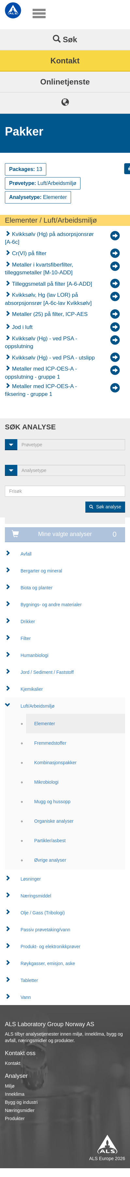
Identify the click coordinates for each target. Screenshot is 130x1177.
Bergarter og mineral (41, 570)
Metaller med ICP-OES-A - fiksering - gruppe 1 (41, 390)
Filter (26, 638)
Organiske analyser (54, 821)
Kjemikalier (32, 689)
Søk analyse (105, 506)
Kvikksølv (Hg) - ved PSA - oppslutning (41, 342)
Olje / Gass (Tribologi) (43, 912)
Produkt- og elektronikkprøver (50, 946)
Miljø (10, 1086)
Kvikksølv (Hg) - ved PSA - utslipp (52, 358)
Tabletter (29, 980)
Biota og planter (36, 587)
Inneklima (14, 1094)
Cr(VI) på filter (28, 253)
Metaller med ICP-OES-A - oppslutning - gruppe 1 (41, 373)
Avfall (26, 553)
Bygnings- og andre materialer (51, 604)
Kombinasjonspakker (55, 762)
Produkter (15, 1118)
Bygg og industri (21, 1102)
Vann (26, 997)
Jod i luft (21, 327)
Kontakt (65, 60)
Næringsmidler (20, 1110)
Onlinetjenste (65, 81)
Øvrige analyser (50, 860)
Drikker (28, 621)
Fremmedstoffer (50, 743)
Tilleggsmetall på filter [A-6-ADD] (51, 284)
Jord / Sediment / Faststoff (47, 672)
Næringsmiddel (36, 895)
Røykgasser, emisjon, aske (48, 963)
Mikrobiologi (46, 782)
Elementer (44, 723)
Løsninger (31, 879)
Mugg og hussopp (52, 801)
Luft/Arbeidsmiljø (37, 706)
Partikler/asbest (49, 840)
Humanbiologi (35, 655)
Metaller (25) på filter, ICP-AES (49, 314)
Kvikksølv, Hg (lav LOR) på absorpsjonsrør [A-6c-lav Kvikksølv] (48, 299)
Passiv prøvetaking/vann (45, 929)
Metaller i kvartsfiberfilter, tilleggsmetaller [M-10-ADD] (39, 269)
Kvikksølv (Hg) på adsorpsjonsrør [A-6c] (49, 238)
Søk (65, 39)
